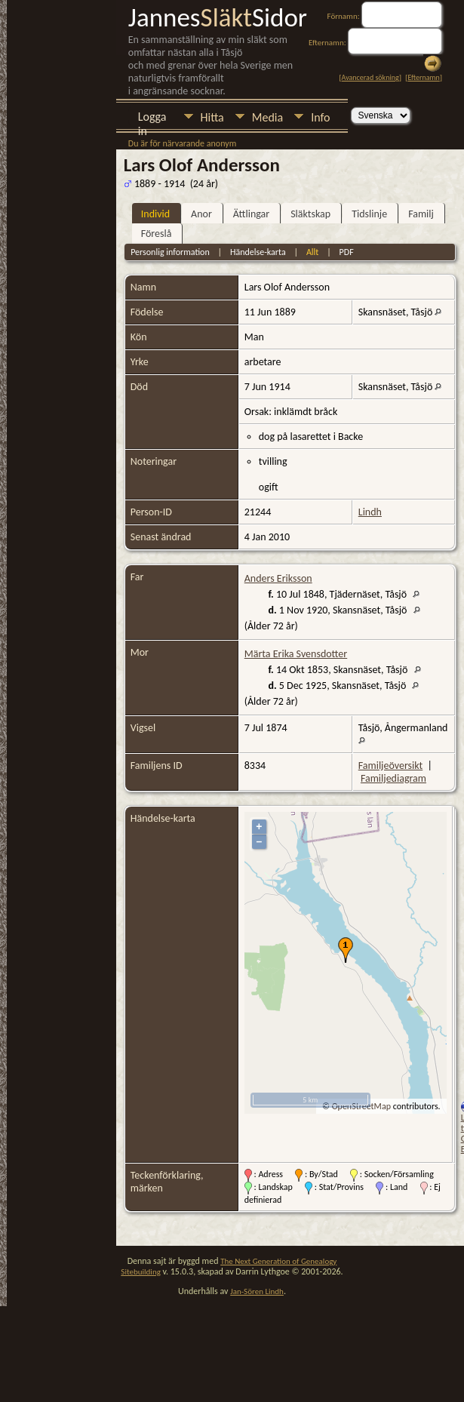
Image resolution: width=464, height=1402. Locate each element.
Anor (201, 214)
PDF (347, 252)
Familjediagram (393, 778)
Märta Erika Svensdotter (295, 653)
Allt (312, 252)
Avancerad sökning (370, 77)
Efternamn (423, 77)
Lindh (370, 512)
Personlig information (170, 252)
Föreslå (156, 233)
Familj (421, 214)
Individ (155, 214)
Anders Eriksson (278, 578)
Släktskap (310, 214)
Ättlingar (251, 214)
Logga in (152, 118)
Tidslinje (369, 214)
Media (267, 117)
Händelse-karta (258, 252)
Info (320, 117)
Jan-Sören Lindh (257, 1291)
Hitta (212, 117)
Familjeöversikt (390, 765)
